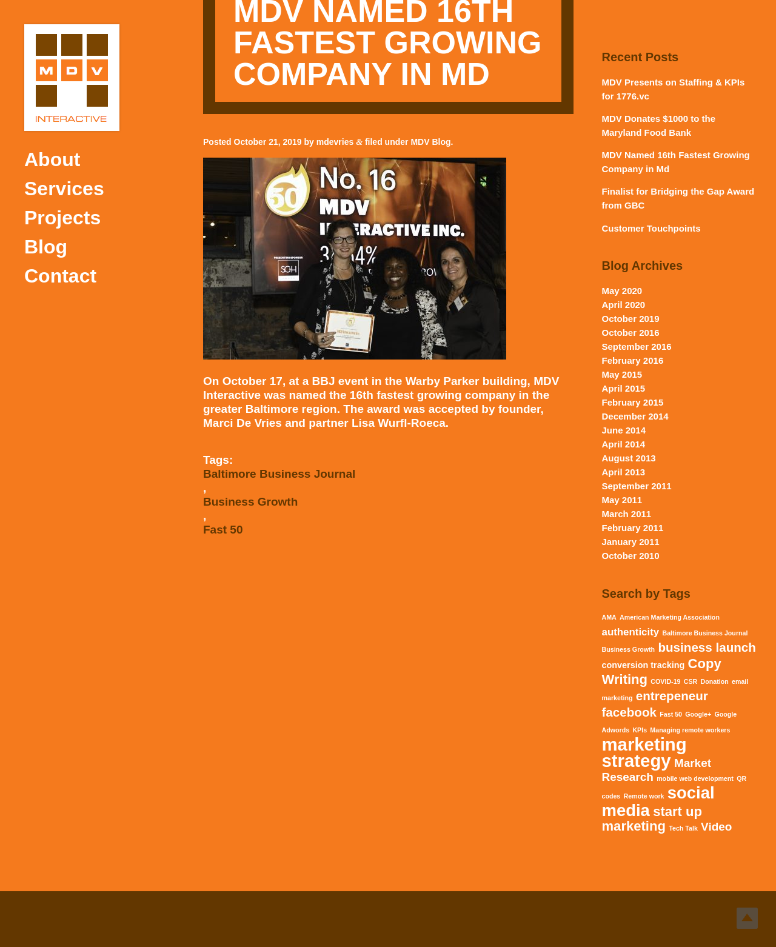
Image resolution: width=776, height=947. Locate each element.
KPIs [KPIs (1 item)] (639, 730)
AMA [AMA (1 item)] (609, 617)
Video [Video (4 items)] (716, 826)
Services (64, 188)
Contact (60, 276)
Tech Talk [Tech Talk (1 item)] (683, 828)
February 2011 (633, 528)
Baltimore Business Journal (279, 473)
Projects (62, 218)
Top (747, 918)
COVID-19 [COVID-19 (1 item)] (665, 681)
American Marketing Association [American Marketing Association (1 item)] (670, 617)
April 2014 (624, 444)
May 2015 (622, 374)
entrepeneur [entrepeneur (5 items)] (672, 696)
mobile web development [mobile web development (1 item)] (695, 778)
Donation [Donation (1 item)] (715, 681)
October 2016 (631, 332)
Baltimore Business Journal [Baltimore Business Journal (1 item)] (705, 633)
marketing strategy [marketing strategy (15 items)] (644, 752)
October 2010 (631, 555)
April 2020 (624, 304)
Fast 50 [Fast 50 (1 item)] (671, 714)
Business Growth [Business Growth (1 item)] (628, 649)
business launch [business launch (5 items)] (706, 647)
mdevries (334, 142)
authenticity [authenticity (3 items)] (631, 632)
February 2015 (633, 402)
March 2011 (627, 514)
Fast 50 (222, 529)
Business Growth (250, 501)
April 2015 (624, 388)
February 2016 (633, 360)
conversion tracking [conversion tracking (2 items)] (643, 665)
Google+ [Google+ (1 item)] (698, 714)
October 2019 (631, 318)
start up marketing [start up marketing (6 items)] (652, 819)
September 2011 (637, 486)
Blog (45, 247)
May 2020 (622, 291)
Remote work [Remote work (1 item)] (644, 796)
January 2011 (631, 542)
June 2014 (624, 430)
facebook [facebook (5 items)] (629, 712)
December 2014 (635, 416)
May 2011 (622, 500)
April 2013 (624, 472)
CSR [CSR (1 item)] (691, 681)
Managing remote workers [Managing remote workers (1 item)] (690, 730)
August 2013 (629, 458)
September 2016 (637, 346)
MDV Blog (430, 142)
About (52, 159)
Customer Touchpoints (651, 228)
